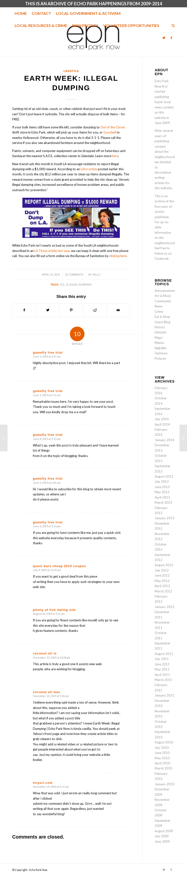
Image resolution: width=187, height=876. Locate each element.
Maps (159, 338)
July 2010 (162, 748)
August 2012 (164, 565)
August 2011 (164, 654)
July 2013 (162, 481)
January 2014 (164, 440)
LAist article (89, 169)
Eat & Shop (162, 317)
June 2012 (162, 575)
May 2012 (162, 581)
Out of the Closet (112, 127)
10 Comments (74, 274)
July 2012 (162, 570)
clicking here (118, 256)
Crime (159, 311)
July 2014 (162, 419)
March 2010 (163, 768)
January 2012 (164, 607)
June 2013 (162, 487)
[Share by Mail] (118, 310)
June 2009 (162, 841)
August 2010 (164, 742)
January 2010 (164, 784)
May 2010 (162, 758)
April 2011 (162, 675)
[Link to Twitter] (164, 37)
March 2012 (163, 591)
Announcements (166, 291)
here (115, 156)
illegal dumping (79, 284)
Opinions (161, 353)
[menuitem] (20, 13)
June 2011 (162, 664)
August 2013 (164, 476)
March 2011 (163, 680)
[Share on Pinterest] (71, 310)
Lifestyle (71, 70)
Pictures (160, 358)
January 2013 (164, 518)
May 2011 (162, 669)
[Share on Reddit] (94, 310)
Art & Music (163, 296)
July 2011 (162, 659)
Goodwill (109, 132)
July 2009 (162, 836)
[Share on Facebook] (24, 310)
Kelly (97, 274)
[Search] (172, 25)
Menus (159, 343)
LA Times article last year (52, 251)
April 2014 (162, 424)
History (160, 327)
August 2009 (164, 831)
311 (62, 284)
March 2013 (163, 502)
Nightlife (160, 348)
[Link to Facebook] (171, 37)
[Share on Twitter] (47, 310)
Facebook (162, 258)
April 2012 (162, 586)
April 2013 (162, 497)
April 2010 (162, 763)
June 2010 (162, 753)
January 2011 (164, 695)
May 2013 (162, 492)
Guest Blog (162, 322)
